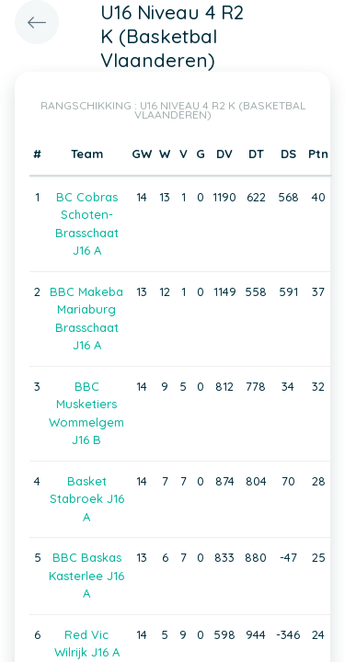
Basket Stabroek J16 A (87, 499)
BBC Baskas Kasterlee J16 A (86, 575)
